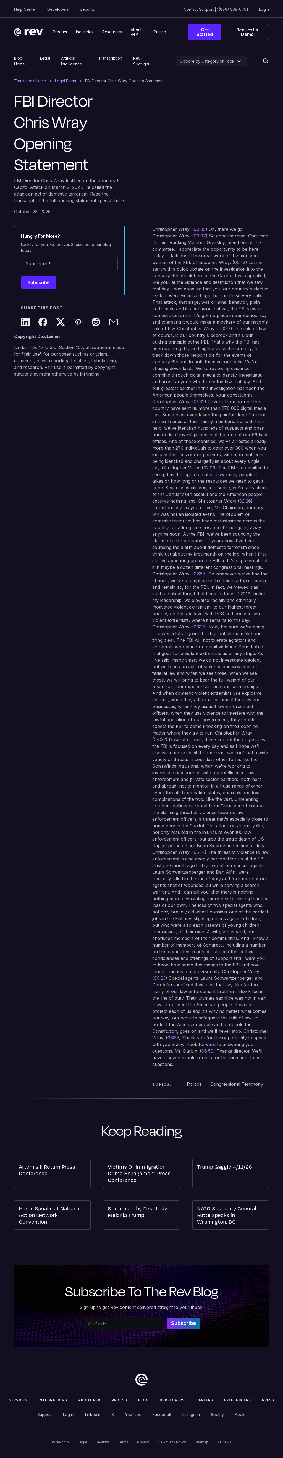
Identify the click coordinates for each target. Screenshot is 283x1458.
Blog (143, 1400)
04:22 (160, 739)
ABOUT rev (89, 1400)
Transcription (110, 58)
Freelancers (237, 1400)
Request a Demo (247, 32)
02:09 (209, 468)
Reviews (224, 1442)
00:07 (200, 236)
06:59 (207, 1051)
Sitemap (201, 1442)
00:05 (200, 229)
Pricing (119, 1400)
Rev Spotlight (141, 61)
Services (18, 1400)
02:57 (199, 574)
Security (87, 9)
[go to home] (141, 1380)
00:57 (224, 328)
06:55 (173, 1037)
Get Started (204, 32)
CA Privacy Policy (172, 1442)
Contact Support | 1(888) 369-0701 (216, 9)
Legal (45, 58)
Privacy (143, 1442)
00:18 (239, 262)
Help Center (25, 9)
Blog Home (19, 61)
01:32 (199, 401)
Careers (204, 1400)
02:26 (245, 501)
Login (264, 9)
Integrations (52, 1400)
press (268, 1400)
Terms (123, 1442)
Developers (58, 9)
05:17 (199, 852)
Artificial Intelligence (71, 61)
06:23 (160, 978)
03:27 (199, 627)
